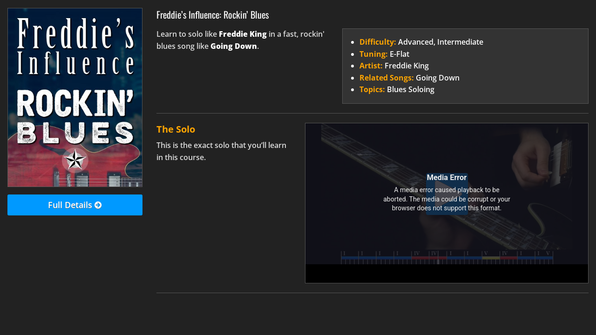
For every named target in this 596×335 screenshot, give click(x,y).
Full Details (75, 205)
